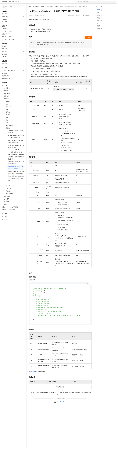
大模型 (18, 3)
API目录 (56, 11)
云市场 (43, 3)
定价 (38, 3)
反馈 (62, 409)
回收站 (61, 11)
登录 (113, 2)
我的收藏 (87, 21)
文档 (94, 2)
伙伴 (48, 3)
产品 (23, 3)
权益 (34, 3)
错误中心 (33, 379)
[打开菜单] (3, 3)
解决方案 (28, 3)
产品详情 (78, 21)
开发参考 (43, 11)
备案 (98, 2)
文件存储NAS (13, 7)
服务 (52, 3)
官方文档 (4, 7)
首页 (30, 11)
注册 (106, 2)
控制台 (102, 2)
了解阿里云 (58, 3)
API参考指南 (50, 11)
